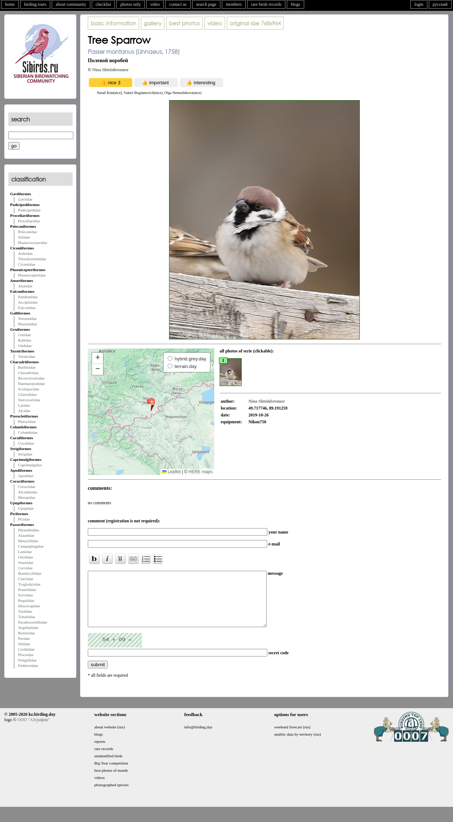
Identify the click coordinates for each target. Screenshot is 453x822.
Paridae (24, 638)
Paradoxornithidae (32, 622)
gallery (152, 23)
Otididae (25, 345)
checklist (103, 4)
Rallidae (24, 340)
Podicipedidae (29, 210)
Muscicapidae (29, 606)
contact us (177, 4)
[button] (151, 404)
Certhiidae (26, 649)
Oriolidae (25, 557)
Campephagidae (31, 546)
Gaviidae (25, 199)
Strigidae (25, 454)
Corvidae (25, 568)
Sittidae (24, 644)
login (418, 4)
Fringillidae (27, 660)
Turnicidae (26, 356)
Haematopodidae (31, 383)
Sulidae (24, 237)
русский (440, 4)
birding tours (35, 4)
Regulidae (26, 600)
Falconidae (26, 307)
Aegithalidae (28, 627)
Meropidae (26, 497)
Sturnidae (25, 562)
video (155, 4)
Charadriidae (28, 373)
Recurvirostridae (31, 378)
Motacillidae (28, 541)
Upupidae (26, 508)
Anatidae (25, 286)
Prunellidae (27, 589)
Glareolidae (27, 394)
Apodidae (26, 476)
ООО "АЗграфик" (33, 730)
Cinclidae (25, 579)
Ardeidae (25, 253)
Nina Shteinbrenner (110, 69)
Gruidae (24, 335)
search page (206, 4)
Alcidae (24, 410)
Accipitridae (28, 302)
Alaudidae (26, 535)
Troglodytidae (29, 584)
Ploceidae (26, 654)
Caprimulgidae (30, 465)
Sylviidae (25, 595)
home (10, 4)
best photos (184, 23)
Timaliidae (26, 617)
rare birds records (266, 4)
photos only (130, 4)
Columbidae (28, 432)
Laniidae (25, 551)
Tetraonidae (27, 318)
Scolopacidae (28, 389)
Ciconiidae (26, 264)
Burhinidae (27, 367)
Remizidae (26, 633)
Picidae (24, 519)
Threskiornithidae (32, 259)
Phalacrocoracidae (32, 242)
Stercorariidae (29, 400)
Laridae (24, 405)
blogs (295, 4)
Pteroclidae (27, 421)
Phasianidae (27, 324)
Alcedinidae (27, 492)
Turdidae (25, 611)
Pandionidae (28, 297)
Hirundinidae (28, 530)
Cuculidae (26, 443)
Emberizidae (28, 665)
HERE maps (200, 471)
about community (71, 4)
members (234, 4)
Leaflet (171, 471)
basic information (113, 23)
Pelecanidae (27, 232)
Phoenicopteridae (32, 275)
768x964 (255, 23)
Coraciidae (26, 486)
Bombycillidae (30, 573)
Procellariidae (29, 221)
